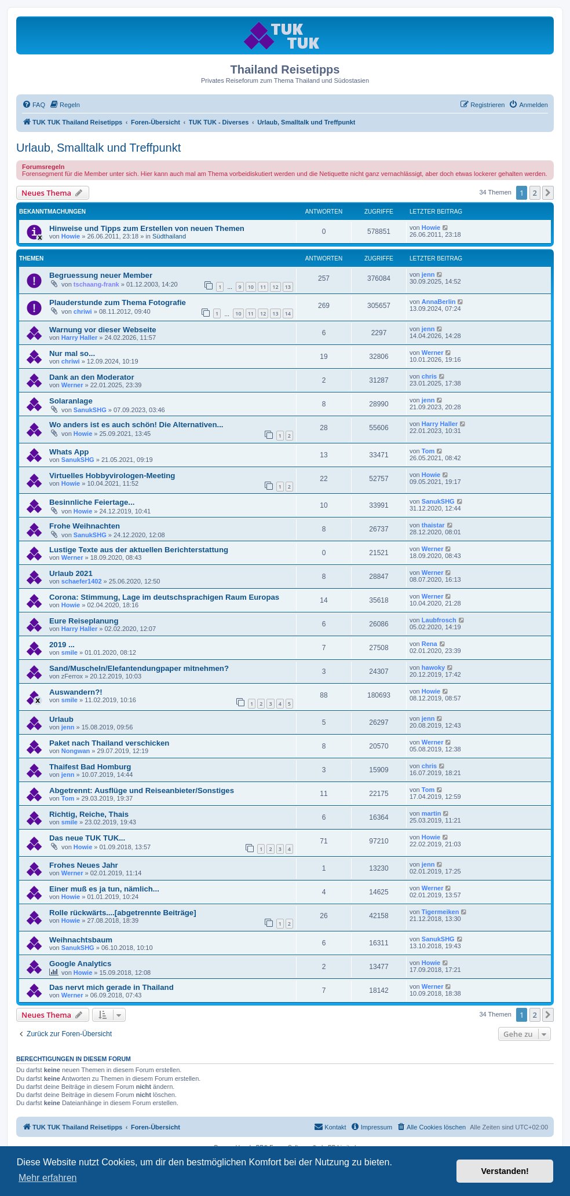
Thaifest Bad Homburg (90, 766)
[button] (548, 193)
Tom (428, 450)
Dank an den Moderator (91, 377)
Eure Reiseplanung (83, 621)
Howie (70, 236)
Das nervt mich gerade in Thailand (111, 987)
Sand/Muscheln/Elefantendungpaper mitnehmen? (139, 668)
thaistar (433, 525)
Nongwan (75, 750)
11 (263, 287)
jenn (428, 274)
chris (429, 376)
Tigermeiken (440, 911)
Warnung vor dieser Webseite (102, 329)
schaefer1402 (81, 581)
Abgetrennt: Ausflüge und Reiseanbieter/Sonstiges (141, 790)
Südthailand (169, 236)
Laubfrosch (439, 620)
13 (288, 287)
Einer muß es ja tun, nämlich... (104, 889)
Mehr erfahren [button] (48, 1178)
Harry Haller (79, 337)
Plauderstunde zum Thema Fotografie (117, 302)
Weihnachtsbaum (80, 939)
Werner (433, 352)
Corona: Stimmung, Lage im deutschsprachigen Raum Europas (164, 597)
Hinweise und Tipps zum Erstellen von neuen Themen (146, 228)
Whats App (69, 451)
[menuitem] (33, 105)
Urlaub (61, 719)
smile (69, 652)
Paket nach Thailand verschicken (109, 743)
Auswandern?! (76, 692)
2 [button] (535, 193)
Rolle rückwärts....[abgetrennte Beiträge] (122, 912)
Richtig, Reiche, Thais (89, 814)
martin (431, 813)
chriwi (83, 311)
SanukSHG (90, 409)
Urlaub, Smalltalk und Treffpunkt (98, 147)
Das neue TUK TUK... (87, 838)
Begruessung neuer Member (100, 275)
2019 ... (62, 644)
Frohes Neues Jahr (83, 865)
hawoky (433, 667)
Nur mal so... (72, 353)
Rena (429, 643)
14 (288, 313)
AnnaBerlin (439, 301)
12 (275, 287)
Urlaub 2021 (71, 573)
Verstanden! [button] (505, 1171)
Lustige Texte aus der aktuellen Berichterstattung (138, 549)
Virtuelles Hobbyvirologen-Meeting (112, 475)
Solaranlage (71, 401)
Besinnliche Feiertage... (91, 502)
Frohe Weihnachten (84, 526)
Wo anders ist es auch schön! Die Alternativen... (136, 424)
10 (251, 287)
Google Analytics (80, 963)
